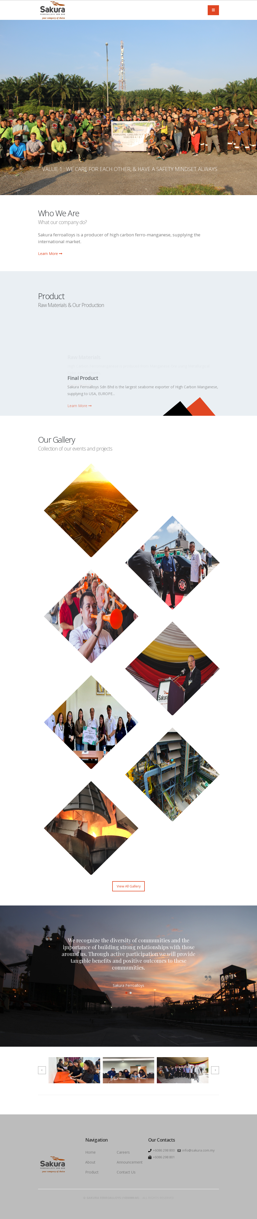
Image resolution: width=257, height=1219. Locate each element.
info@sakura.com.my (198, 1150)
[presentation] (42, 1070)
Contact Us (126, 1172)
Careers (123, 1152)
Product (92, 1172)
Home (90, 1152)
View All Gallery (129, 886)
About (90, 1162)
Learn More (50, 253)
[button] (126, 992)
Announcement (130, 1162)
